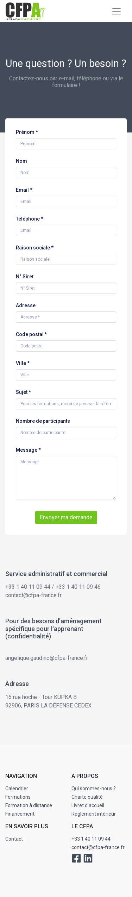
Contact (14, 839)
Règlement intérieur (93, 814)
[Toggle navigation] (116, 11)
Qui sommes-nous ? (93, 788)
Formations (18, 797)
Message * (28, 450)
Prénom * (27, 132)
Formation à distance (28, 805)
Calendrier (16, 788)
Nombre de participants (43, 421)
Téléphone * (29, 219)
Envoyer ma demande (66, 517)
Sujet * (23, 392)
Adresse (26, 305)
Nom (21, 161)
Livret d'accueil (87, 805)
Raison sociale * (35, 247)
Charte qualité (87, 797)
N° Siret (24, 276)
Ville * (23, 363)
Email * (24, 190)
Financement (19, 814)
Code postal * (31, 334)
